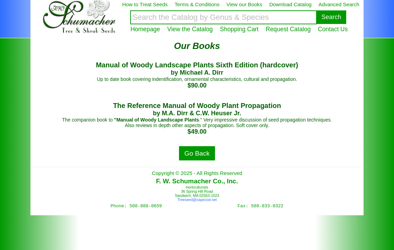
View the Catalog (190, 29)
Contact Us (333, 29)
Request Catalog (288, 29)
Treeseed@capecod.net (197, 200)
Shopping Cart (239, 29)
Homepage (145, 29)
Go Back (197, 153)
